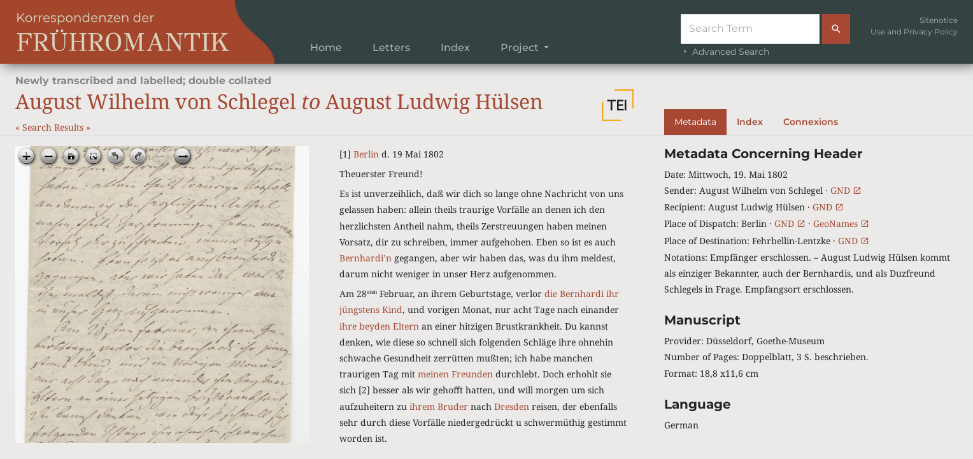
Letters (391, 47)
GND (846, 190)
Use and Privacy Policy (914, 31)
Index (455, 47)
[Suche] (750, 29)
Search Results (54, 127)
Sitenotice (939, 20)
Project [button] (521, 47)
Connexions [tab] (810, 121)
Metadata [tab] (695, 121)
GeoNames (841, 223)
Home (326, 47)
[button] (618, 105)
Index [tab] (750, 121)
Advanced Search (725, 51)
